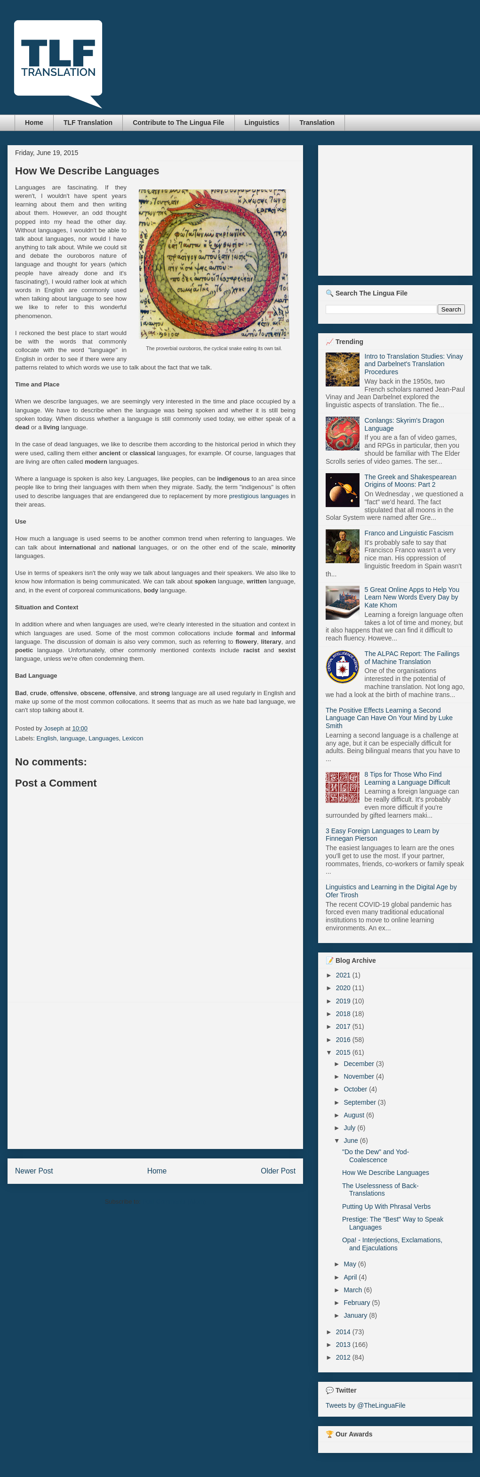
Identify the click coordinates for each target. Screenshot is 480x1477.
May (351, 1264)
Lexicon (133, 738)
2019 (344, 1001)
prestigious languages (259, 496)
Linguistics (262, 122)
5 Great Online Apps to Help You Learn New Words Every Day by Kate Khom (412, 597)
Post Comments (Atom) (174, 1201)
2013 (344, 1344)
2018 (344, 1013)
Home (34, 122)
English (47, 738)
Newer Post (34, 1171)
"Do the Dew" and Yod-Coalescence (375, 1156)
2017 (344, 1026)
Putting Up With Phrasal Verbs (386, 1206)
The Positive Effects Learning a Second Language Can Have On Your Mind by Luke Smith (389, 718)
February (358, 1302)
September (360, 1102)
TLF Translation (88, 122)
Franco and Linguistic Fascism (409, 533)
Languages (103, 738)
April (351, 1277)
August (355, 1115)
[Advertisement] (155, 1075)
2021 (344, 975)
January (356, 1315)
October (356, 1089)
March (354, 1290)
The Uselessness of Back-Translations (380, 1190)
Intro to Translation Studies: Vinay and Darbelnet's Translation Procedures (414, 364)
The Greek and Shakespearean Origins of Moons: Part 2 (410, 481)
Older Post (278, 1171)
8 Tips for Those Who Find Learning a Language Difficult (407, 778)
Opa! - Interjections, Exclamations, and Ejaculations (392, 1244)
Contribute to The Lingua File (178, 122)
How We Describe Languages (385, 1172)
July (350, 1128)
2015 (344, 1052)
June (352, 1140)
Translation (317, 122)
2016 (344, 1039)
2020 (344, 988)
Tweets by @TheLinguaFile (366, 1405)
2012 (344, 1357)
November (360, 1076)
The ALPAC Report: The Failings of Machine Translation (412, 657)
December (360, 1063)
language (72, 738)
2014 (344, 1332)
